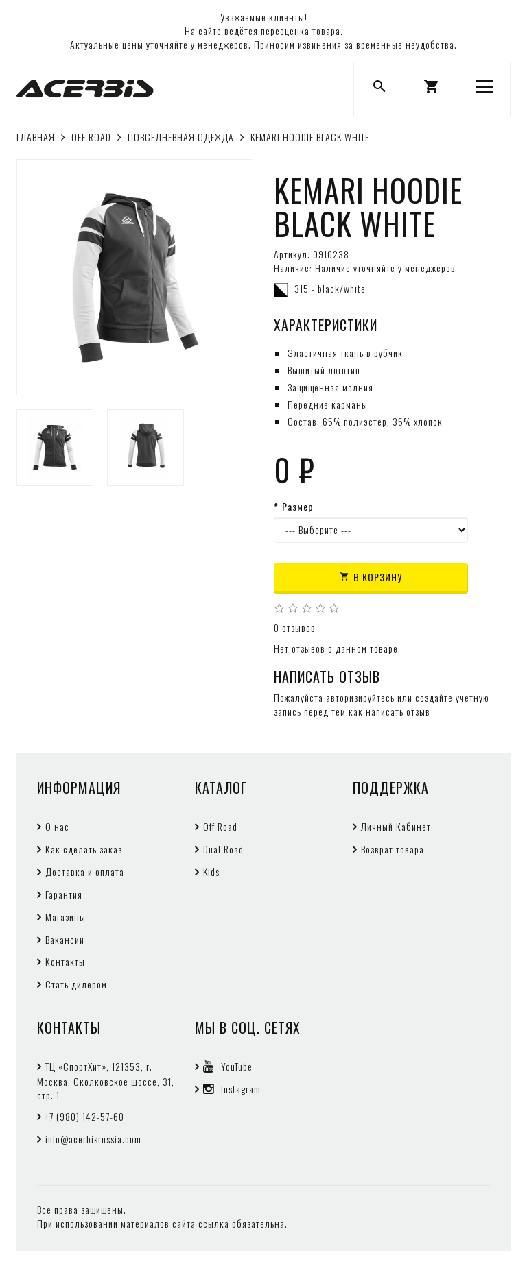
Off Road (220, 826)
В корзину (371, 577)
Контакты (65, 961)
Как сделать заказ (83, 849)
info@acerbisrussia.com (93, 1139)
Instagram (232, 1089)
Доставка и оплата (84, 871)
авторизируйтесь (360, 697)
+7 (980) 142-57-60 (84, 1116)
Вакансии (64, 939)
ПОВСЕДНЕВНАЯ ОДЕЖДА (181, 137)
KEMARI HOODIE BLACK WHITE (309, 137)
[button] (432, 89)
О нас (57, 826)
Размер (298, 506)
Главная (35, 137)
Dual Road (223, 849)
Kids (211, 871)
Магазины (65, 917)
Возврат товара (392, 849)
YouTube (228, 1066)
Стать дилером (76, 984)
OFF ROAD (91, 137)
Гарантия (63, 894)
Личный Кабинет (396, 826)
